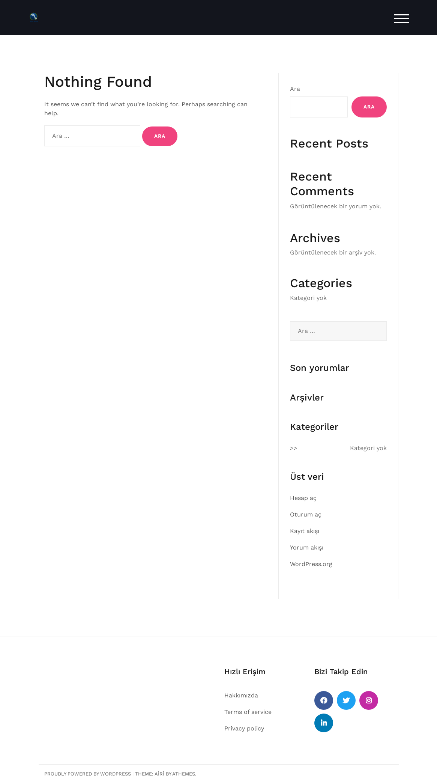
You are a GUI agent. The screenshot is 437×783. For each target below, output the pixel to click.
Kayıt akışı (304, 531)
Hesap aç (303, 497)
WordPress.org (311, 564)
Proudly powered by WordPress (87, 774)
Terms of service (248, 711)
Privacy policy (244, 728)
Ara (295, 88)
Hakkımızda (241, 695)
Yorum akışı (306, 547)
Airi (159, 774)
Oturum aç (305, 514)
